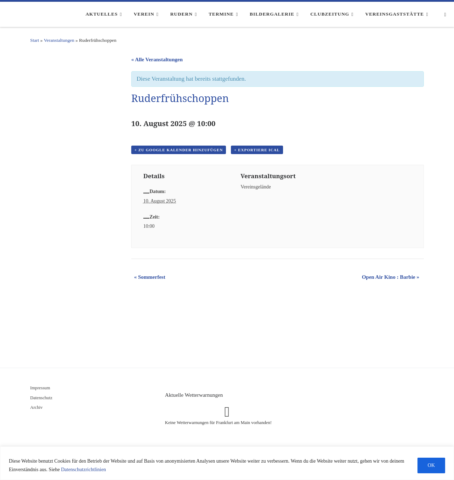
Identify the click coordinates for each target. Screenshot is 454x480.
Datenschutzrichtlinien (83, 469)
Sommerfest (149, 277)
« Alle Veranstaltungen (157, 59)
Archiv (36, 407)
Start (34, 40)
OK (431, 465)
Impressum (40, 387)
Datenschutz (41, 397)
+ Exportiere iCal (257, 150)
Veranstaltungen (59, 40)
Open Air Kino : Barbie (390, 277)
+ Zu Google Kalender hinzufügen (178, 150)
